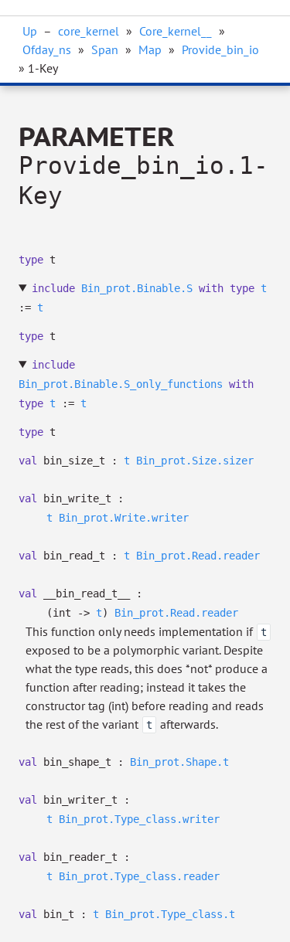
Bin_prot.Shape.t (179, 762)
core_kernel (88, 31)
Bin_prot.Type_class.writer (139, 819)
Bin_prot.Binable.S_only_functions (121, 384)
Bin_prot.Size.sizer (195, 460)
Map (150, 49)
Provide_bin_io (220, 49)
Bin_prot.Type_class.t (170, 914)
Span (104, 49)
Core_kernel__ (175, 31)
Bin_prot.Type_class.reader (139, 876)
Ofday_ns (46, 49)
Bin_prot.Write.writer (124, 518)
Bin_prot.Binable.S (137, 288)
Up (29, 31)
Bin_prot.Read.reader (198, 555)
